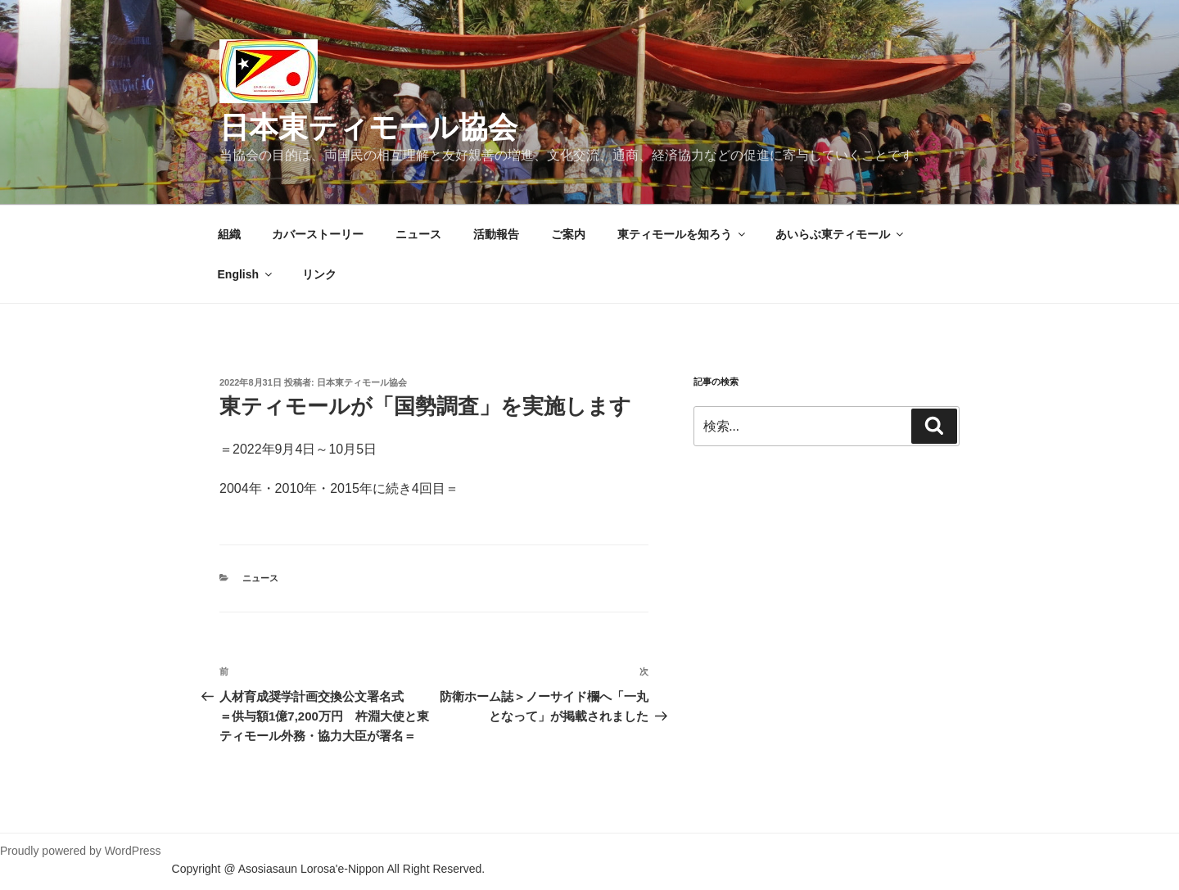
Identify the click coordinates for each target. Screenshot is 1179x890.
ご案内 (568, 234)
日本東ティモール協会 (368, 127)
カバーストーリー (318, 234)
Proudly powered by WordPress (80, 850)
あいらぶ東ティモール (840, 234)
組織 (229, 234)
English (246, 274)
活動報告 (496, 234)
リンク (319, 274)
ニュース (418, 234)
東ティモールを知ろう (682, 234)
